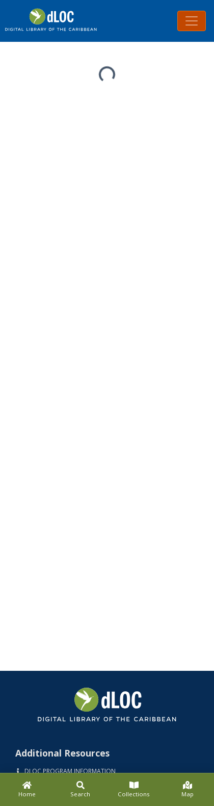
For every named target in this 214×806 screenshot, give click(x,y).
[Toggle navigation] (191, 21)
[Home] (27, 789)
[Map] (187, 789)
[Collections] (133, 789)
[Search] (80, 789)
